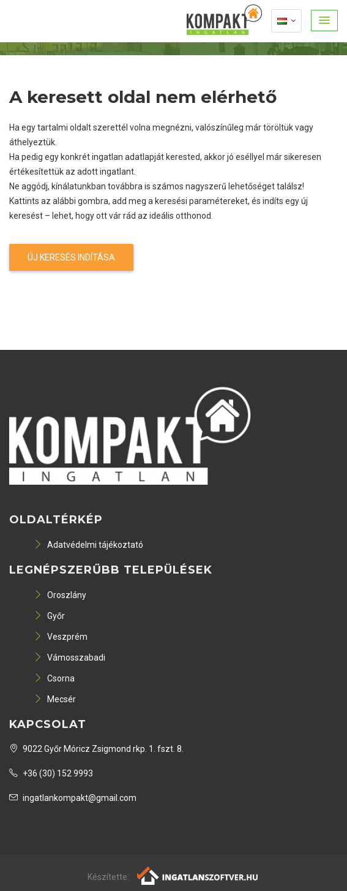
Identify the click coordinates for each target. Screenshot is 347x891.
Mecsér (55, 699)
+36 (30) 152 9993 (51, 773)
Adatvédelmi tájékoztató (88, 545)
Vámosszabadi (69, 657)
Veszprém (61, 637)
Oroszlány (60, 595)
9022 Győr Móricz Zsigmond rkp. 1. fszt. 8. (96, 749)
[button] (324, 20)
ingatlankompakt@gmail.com (72, 798)
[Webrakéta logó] (198, 875)
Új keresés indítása (71, 257)
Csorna (54, 678)
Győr (49, 616)
